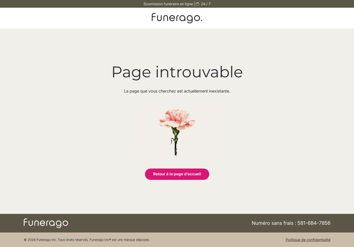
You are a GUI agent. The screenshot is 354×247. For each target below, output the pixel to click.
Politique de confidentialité (308, 239)
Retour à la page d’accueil (177, 174)
